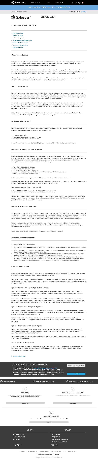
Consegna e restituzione (60, 439)
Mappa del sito (31, 451)
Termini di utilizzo (56, 451)
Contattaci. (84, 11)
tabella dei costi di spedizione (29, 65)
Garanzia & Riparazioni (59, 442)
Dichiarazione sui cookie (70, 451)
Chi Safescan (19, 434)
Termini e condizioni (43, 451)
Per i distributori (20, 437)
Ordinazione (56, 434)
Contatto (17, 439)
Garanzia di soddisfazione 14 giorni (22, 40)
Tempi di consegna (18, 35)
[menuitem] (18, 2)
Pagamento (56, 437)
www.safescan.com (32, 247)
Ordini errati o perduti (18, 38)
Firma (47, 2)
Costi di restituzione (18, 47)
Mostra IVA (58, 454)
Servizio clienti (60, 2)
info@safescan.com (24, 130)
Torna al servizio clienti (19, 356)
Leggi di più (25, 403)
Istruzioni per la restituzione (20, 45)
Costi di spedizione (18, 33)
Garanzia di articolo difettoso (20, 43)
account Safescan (61, 247)
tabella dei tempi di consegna (29, 115)
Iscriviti (76, 373)
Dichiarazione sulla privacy (45, 454)
